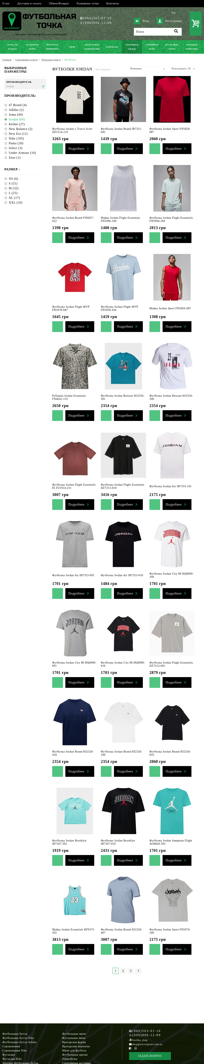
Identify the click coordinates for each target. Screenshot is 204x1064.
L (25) (13, 193)
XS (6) (13, 178)
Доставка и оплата (29, 3)
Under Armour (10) (22, 152)
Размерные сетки (87, 3)
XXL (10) (16, 202)
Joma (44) (16, 114)
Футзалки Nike (12, 1058)
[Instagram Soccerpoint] (135, 1048)
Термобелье (69, 1058)
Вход (141, 21)
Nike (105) (16, 138)
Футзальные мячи (73, 1038)
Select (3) (16, 148)
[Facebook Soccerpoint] (130, 1048)
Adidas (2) (16, 109)
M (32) (14, 188)
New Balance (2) (20, 129)
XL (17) (14, 197)
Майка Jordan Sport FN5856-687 (170, 308)
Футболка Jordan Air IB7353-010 (122, 575)
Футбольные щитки (75, 1054)
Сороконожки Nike (14, 1050)
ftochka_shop (140, 1040)
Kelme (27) (17, 124)
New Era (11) (18, 133)
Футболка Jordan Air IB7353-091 (73, 575)
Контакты (112, 3)
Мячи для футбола (74, 1050)
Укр (173, 12)
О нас (6, 3)
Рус (180, 12)
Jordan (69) (17, 119)
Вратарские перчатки (76, 1046)
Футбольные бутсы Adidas (19, 1042)
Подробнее (76, 148)
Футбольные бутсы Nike (18, 1038)
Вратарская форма (74, 1042)
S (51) (13, 183)
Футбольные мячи (74, 1033)
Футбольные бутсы (14, 1033)
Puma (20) (16, 143)
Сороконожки (11, 1046)
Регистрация (169, 21)
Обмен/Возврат (59, 3)
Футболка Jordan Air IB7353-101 (170, 486)
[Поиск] (158, 32)
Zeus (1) (15, 157)
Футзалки (8, 1054)
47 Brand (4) (18, 105)
